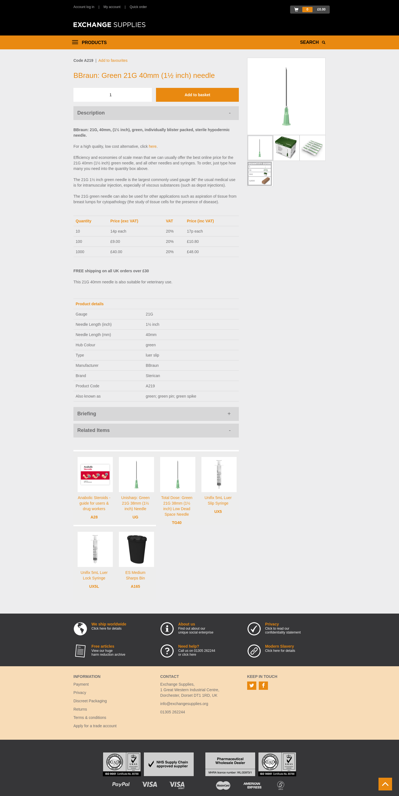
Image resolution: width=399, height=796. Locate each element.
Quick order (138, 7)
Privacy (79, 692)
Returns (80, 709)
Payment (81, 684)
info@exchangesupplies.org (184, 703)
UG (135, 517)
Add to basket (197, 95)
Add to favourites (112, 60)
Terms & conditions (89, 717)
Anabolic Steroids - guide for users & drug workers (94, 503)
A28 (94, 517)
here (153, 146)
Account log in (83, 7)
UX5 (218, 511)
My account (112, 7)
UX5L (94, 586)
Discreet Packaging (90, 701)
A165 (135, 586)
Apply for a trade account (95, 726)
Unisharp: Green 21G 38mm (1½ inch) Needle (135, 503)
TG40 (176, 522)
